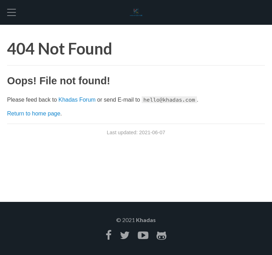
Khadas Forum (77, 100)
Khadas (146, 219)
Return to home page (33, 113)
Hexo (136, 12)
